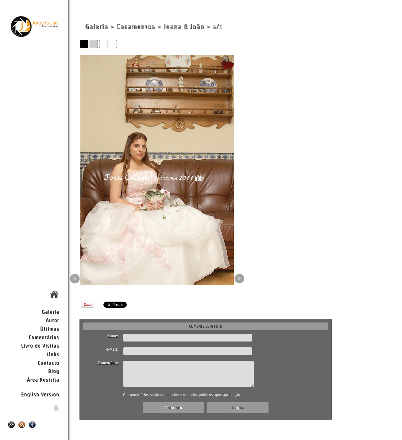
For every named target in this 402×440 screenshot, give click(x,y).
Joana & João (184, 26)
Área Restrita (43, 379)
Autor (52, 320)
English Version (40, 394)
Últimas (49, 328)
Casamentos (135, 26)
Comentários (44, 337)
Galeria (50, 312)
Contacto (48, 362)
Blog (53, 371)
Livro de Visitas (40, 345)
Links (52, 354)
